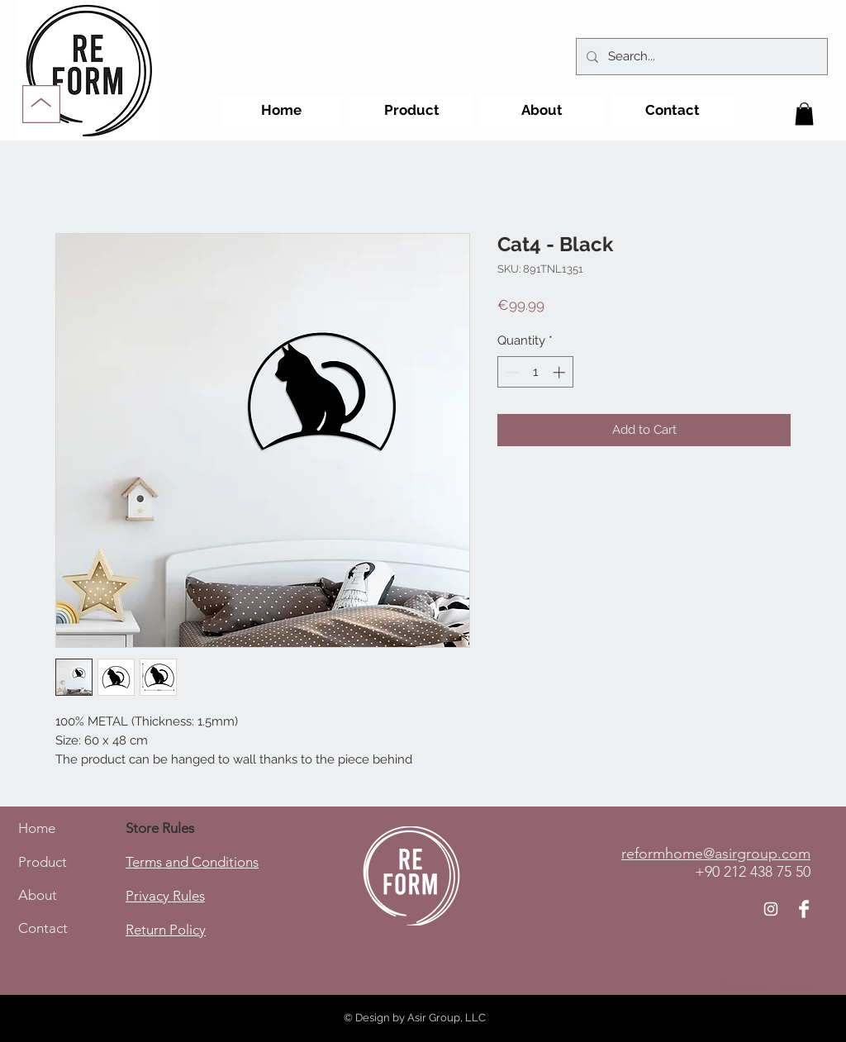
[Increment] (560, 372)
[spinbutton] (535, 372)
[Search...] (700, 56)
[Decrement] (511, 372)
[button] (804, 113)
